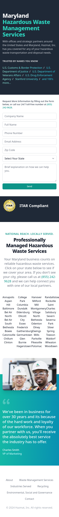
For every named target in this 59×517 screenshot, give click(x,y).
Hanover (36, 297)
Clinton (8, 342)
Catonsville (9, 335)
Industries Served (21, 486)
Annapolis (8, 297)
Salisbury (50, 312)
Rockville (50, 301)
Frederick (22, 327)
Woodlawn (51, 346)
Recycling (42, 486)
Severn (51, 316)
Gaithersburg (24, 331)
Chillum (8, 338)
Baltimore (8, 308)
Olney (36, 327)
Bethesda (8, 327)
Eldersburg (23, 312)
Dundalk (22, 308)
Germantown (24, 335)
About (9, 480)
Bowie (8, 331)
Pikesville (36, 342)
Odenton (36, 323)
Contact (29, 499)
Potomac (36, 346)
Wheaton (50, 342)
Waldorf (50, 338)
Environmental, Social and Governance (29, 492)
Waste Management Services (36, 480)
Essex (22, 323)
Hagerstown (24, 346)
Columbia (22, 304)
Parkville (37, 338)
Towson (50, 335)
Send (29, 186)
